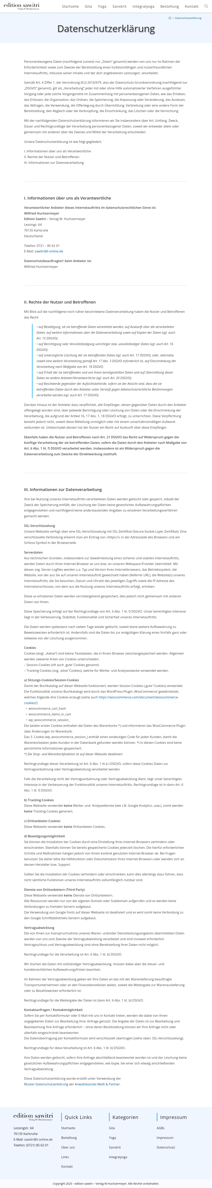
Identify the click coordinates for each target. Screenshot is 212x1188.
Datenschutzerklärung (188, 18)
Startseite (68, 1128)
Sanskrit (115, 1147)
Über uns (68, 1147)
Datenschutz (166, 1147)
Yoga (112, 1138)
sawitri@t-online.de (49, 251)
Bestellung (69, 1138)
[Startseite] (170, 18)
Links (65, 1157)
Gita (112, 1128)
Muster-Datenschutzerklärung (46, 1084)
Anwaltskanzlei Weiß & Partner (97, 1084)
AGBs (161, 1128)
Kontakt (67, 1166)
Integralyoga (118, 1157)
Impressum (165, 1138)
